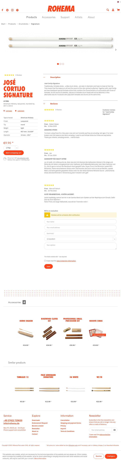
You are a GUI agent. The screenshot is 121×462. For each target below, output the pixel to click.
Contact (35, 434)
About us (35, 431)
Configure (111, 456)
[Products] (31, 17)
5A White (74, 377)
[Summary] (80, 233)
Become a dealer (38, 426)
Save (48, 266)
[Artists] (78, 17)
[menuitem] (108, 9)
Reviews (54, 103)
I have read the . (61, 261)
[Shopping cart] (118, 9)
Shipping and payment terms (71, 423)
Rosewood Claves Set (49, 320)
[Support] (65, 17)
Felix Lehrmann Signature (48, 376)
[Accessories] (48, 17)
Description (55, 77)
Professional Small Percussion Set (72, 320)
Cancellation (65, 420)
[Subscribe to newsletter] (114, 430)
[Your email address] (80, 227)
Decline (99, 456)
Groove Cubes (96, 321)
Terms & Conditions (67, 431)
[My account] (113, 9)
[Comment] (80, 239)
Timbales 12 (22, 377)
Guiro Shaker (26, 321)
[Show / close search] (107, 9)
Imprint (63, 428)
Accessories (17, 302)
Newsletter (36, 428)
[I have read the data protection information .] (45, 260)
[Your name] (80, 221)
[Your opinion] (80, 246)
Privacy (63, 426)
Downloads (36, 420)
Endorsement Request (40, 423)
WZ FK (99, 377)
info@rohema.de (11, 423)
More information (40, 458)
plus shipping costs (23, 158)
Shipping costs (73, 445)
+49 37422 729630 (12, 420)
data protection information (66, 261)
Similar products (16, 362)
